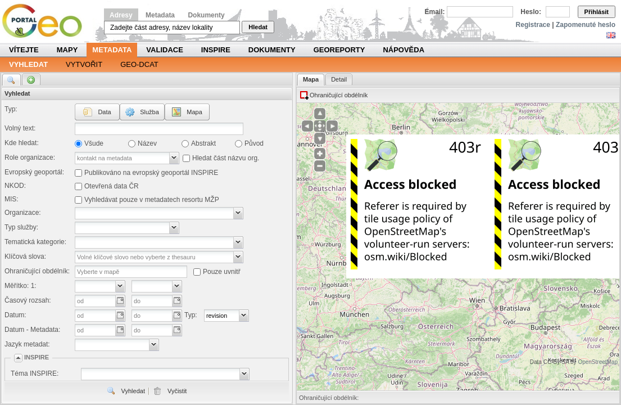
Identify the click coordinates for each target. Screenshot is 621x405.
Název (147, 143)
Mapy (67, 50)
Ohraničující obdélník (339, 95)
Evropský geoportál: (34, 172)
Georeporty (339, 50)
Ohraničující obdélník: (37, 271)
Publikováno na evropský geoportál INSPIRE (151, 173)
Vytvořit (84, 64)
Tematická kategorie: (35, 242)
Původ (254, 143)
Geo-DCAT (139, 64)
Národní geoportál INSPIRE (46, 21)
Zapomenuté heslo (585, 25)
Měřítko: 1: (20, 286)
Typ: (10, 109)
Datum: (15, 315)
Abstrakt (203, 143)
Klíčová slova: (25, 256)
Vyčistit (177, 391)
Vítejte (24, 50)
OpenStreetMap (598, 362)
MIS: (11, 199)
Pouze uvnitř (222, 272)
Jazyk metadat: (27, 344)
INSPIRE (215, 50)
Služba (149, 112)
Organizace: (22, 213)
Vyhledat (28, 64)
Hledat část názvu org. (225, 158)
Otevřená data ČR (111, 186)
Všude (93, 143)
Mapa (194, 112)
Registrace (533, 25)
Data (104, 112)
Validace (164, 50)
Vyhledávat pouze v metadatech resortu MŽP (151, 200)
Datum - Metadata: (32, 330)
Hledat (258, 27)
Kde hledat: (21, 143)
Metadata (160, 15)
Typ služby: (21, 227)
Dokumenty (206, 15)
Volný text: (19, 128)
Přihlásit (596, 11)
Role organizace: (29, 157)
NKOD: (15, 186)
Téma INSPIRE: (34, 373)
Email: (435, 12)
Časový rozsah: (27, 300)
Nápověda (403, 50)
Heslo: (530, 12)
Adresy (121, 15)
